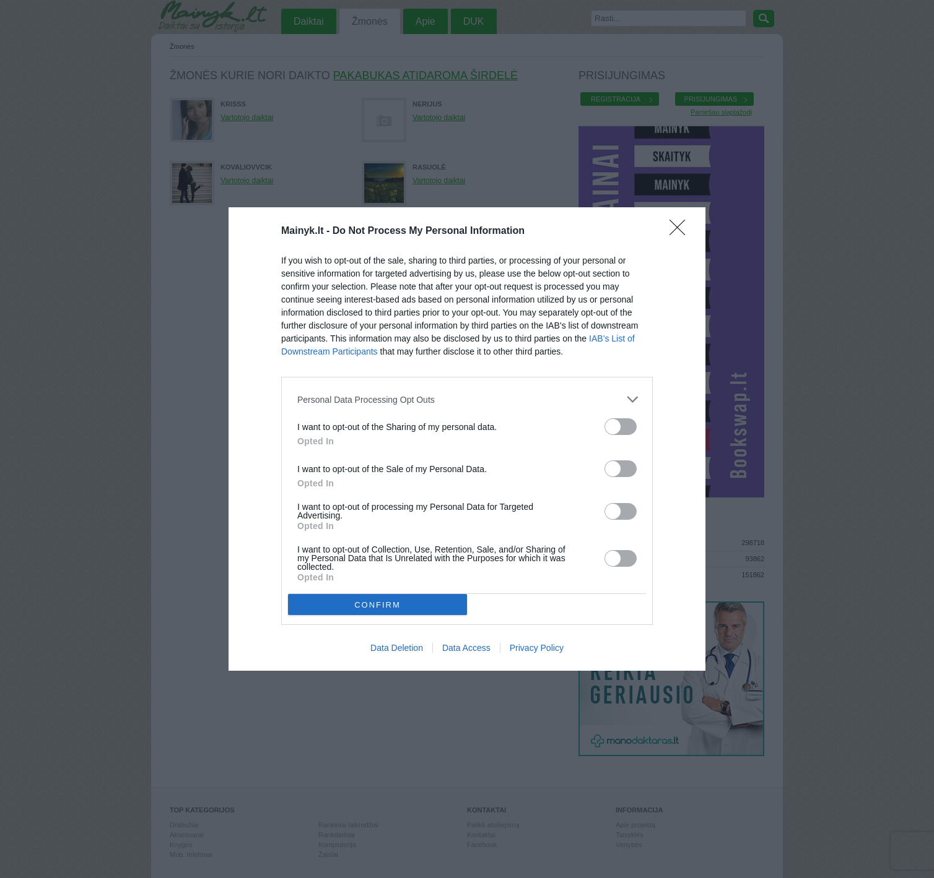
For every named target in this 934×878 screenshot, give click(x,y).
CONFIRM (377, 604)
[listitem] (467, 399)
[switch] (620, 426)
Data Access (466, 648)
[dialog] (467, 439)
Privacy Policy (537, 648)
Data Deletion (396, 648)
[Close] (681, 231)
